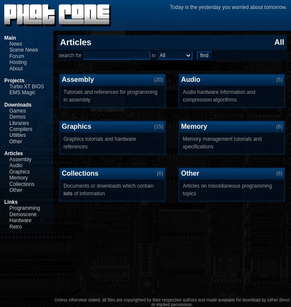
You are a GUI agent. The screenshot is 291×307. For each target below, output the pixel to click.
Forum (16, 56)
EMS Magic (22, 93)
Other (15, 142)
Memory (18, 178)
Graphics (19, 172)
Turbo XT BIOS (26, 87)
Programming (24, 208)
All (279, 42)
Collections (22, 184)
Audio (16, 165)
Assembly (20, 159)
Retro (15, 227)
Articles (13, 153)
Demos (17, 117)
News (15, 44)
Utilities (17, 135)
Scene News (23, 50)
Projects (14, 81)
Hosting (18, 62)
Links (10, 202)
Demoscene (23, 214)
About (16, 69)
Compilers (20, 129)
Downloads (18, 105)
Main (10, 38)
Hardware (20, 220)
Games (17, 111)
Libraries (19, 123)
